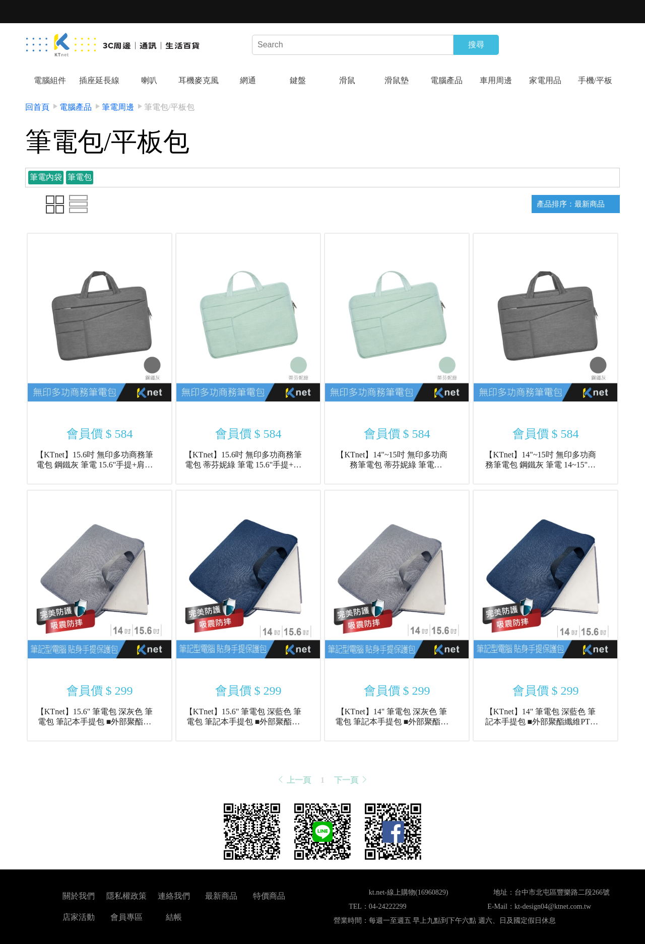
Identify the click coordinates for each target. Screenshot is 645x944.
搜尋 (476, 44)
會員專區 (126, 917)
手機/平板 (595, 80)
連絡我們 (174, 896)
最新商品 (221, 896)
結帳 (174, 917)
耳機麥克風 (198, 80)
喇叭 (149, 80)
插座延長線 (99, 80)
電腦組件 (50, 80)
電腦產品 (446, 80)
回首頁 (37, 107)
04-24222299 (388, 906)
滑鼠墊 (396, 80)
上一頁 (294, 780)
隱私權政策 (126, 896)
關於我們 (78, 896)
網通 (248, 80)
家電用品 (545, 80)
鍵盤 (298, 80)
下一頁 (351, 780)
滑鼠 (347, 80)
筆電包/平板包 (169, 107)
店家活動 (78, 917)
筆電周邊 (118, 107)
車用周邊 (496, 80)
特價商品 (269, 896)
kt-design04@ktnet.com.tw (552, 906)
